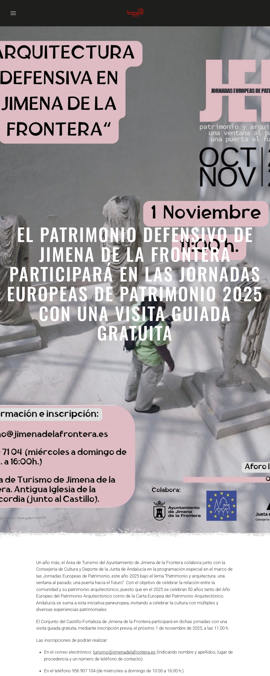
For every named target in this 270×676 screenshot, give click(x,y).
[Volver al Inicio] (135, 13)
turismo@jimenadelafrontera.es (124, 652)
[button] (13, 13)
